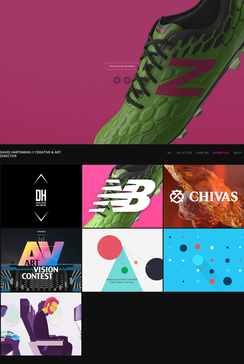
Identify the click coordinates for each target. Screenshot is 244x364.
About (237, 153)
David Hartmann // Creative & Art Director (31, 154)
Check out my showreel (122, 66)
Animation (221, 153)
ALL (169, 153)
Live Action (184, 153)
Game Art (202, 153)
